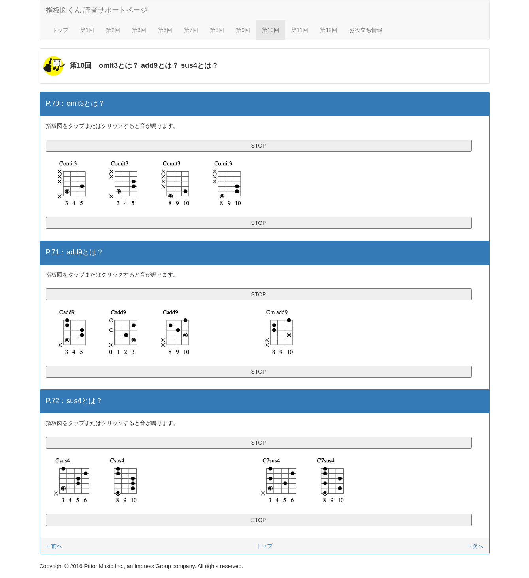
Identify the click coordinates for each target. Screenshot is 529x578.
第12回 (328, 30)
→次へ (475, 546)
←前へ (54, 546)
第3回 (139, 30)
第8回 (217, 30)
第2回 (113, 30)
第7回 (191, 30)
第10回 (270, 30)
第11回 (300, 30)
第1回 (87, 30)
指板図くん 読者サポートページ (96, 10)
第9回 (243, 30)
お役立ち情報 (365, 30)
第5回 (165, 30)
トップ (60, 30)
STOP (258, 145)
